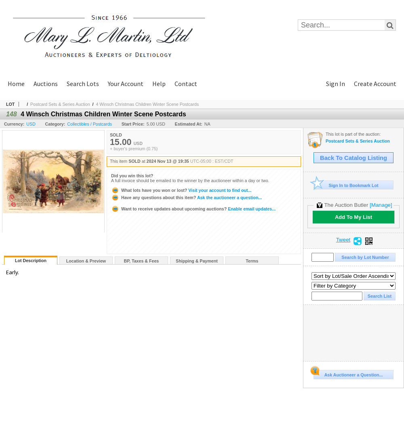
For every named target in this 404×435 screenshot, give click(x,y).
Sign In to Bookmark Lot (346, 185)
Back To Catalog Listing (353, 158)
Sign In (335, 84)
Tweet (343, 240)
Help (159, 84)
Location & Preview (86, 260)
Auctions (46, 84)
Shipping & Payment (197, 260)
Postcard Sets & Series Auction (60, 104)
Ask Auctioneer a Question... (348, 373)
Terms (252, 260)
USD (31, 124)
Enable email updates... (193, 208)
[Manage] (380, 205)
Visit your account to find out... (181, 190)
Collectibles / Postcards (89, 124)
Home (16, 84)
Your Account (125, 84)
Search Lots (83, 84)
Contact (186, 84)
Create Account (375, 84)
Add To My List (353, 217)
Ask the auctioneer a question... (186, 197)
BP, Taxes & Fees (141, 260)
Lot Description (30, 260)
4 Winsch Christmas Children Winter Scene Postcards (147, 104)
